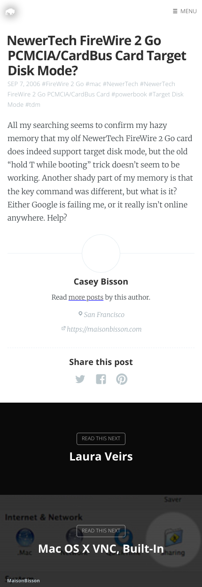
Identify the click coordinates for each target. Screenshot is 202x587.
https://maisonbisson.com (104, 329)
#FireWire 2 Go (63, 83)
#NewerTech (120, 83)
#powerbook (129, 94)
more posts (86, 297)
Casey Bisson (101, 281)
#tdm (32, 104)
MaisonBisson (23, 580)
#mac (93, 83)
